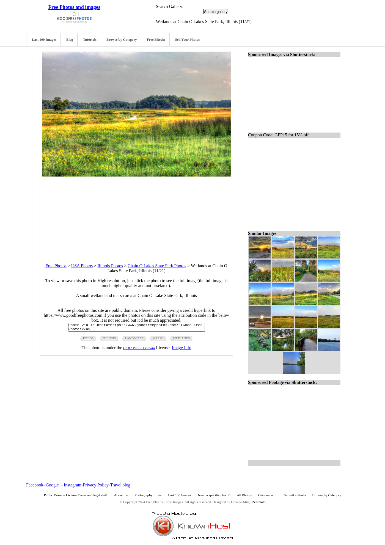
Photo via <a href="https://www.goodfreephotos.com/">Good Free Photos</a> (136, 328)
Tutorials (90, 40)
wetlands (181, 340)
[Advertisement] (136, 215)
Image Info (181, 349)
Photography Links (147, 495)
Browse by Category (121, 40)
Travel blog (120, 485)
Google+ (53, 485)
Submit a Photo (295, 495)
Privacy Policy (96, 485)
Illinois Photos (110, 265)
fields (88, 340)
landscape (134, 340)
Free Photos (56, 265)
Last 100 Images (44, 40)
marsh (158, 340)
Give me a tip (267, 495)
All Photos (244, 495)
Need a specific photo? (214, 495)
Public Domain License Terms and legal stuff (76, 495)
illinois (109, 340)
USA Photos (82, 265)
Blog (69, 40)
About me (121, 495)
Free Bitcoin (156, 40)
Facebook (34, 485)
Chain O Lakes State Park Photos (157, 265)
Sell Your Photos (187, 40)
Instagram (72, 485)
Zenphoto (259, 502)
